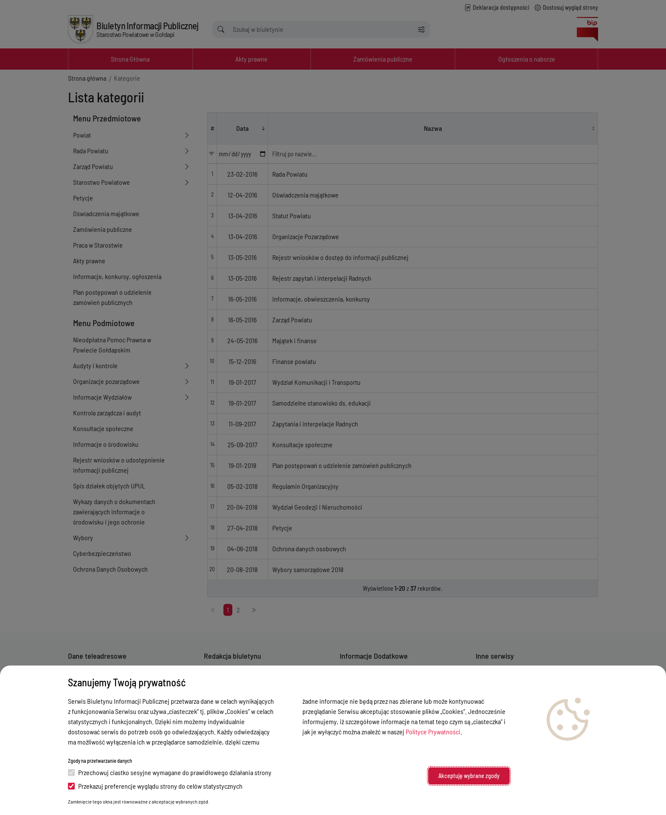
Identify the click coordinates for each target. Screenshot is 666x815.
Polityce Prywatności (433, 732)
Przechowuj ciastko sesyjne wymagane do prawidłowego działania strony (169, 772)
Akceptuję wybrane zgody (469, 775)
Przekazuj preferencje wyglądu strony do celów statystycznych (155, 786)
